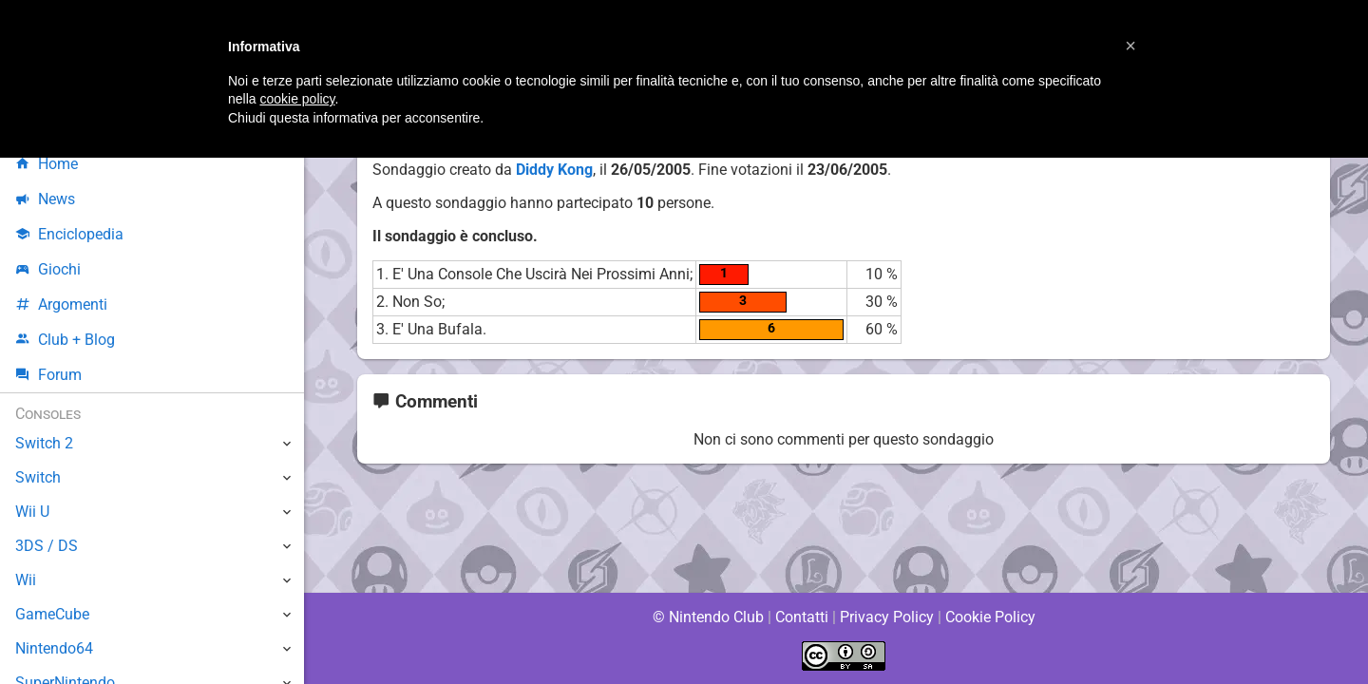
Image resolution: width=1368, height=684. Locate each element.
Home (47, 164)
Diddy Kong (555, 170)
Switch (38, 477)
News (45, 199)
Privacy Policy (887, 617)
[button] (1130, 45)
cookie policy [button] (296, 98)
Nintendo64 (54, 648)
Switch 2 (44, 443)
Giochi (48, 269)
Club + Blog (65, 340)
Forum (48, 375)
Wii (25, 580)
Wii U (32, 512)
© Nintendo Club (707, 617)
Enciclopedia (69, 234)
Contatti (801, 617)
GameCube (52, 614)
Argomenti (61, 304)
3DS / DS (45, 546)
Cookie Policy (990, 617)
